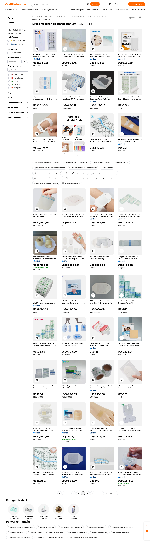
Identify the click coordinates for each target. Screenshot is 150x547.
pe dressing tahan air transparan (75, 162)
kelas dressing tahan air (101, 162)
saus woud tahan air (15, 532)
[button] (87, 4)
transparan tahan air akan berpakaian (83, 168)
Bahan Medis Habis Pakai (77, 16)
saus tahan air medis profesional (46, 183)
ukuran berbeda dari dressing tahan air (48, 178)
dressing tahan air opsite (105, 178)
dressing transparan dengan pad (19, 537)
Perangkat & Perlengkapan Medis (53, 16)
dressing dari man (35, 532)
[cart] (117, 4)
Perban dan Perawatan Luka (100, 16)
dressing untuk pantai (46, 527)
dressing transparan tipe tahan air (104, 173)
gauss (39, 537)
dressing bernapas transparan (76, 173)
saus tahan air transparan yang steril (47, 173)
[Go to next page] (116, 493)
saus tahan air (107, 168)
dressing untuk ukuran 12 (96, 527)
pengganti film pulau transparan (70, 527)
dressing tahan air (121, 162)
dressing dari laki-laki (55, 537)
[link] (147, 525)
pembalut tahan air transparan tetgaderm (82, 537)
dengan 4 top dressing (98, 532)
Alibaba (35, 16)
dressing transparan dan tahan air (46, 162)
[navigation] (18, 255)
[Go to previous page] (59, 493)
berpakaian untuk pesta (76, 532)
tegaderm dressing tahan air (120, 527)
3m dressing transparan (71, 183)
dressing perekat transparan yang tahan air (49, 168)
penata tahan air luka (54, 532)
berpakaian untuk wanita (120, 532)
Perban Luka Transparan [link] (41, 19)
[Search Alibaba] (59, 4)
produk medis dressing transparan (78, 178)
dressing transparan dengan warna (20, 527)
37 (111, 493)
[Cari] (95, 4)
